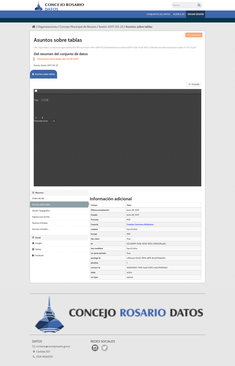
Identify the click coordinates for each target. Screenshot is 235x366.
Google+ (37, 243)
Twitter (36, 249)
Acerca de (179, 14)
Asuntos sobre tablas (139, 26)
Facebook (37, 255)
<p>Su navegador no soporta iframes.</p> (117, 137)
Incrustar (193, 84)
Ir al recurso (194, 35)
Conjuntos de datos (158, 14)
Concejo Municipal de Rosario (77, 26)
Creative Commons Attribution (140, 224)
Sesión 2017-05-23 (111, 26)
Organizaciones (47, 26)
